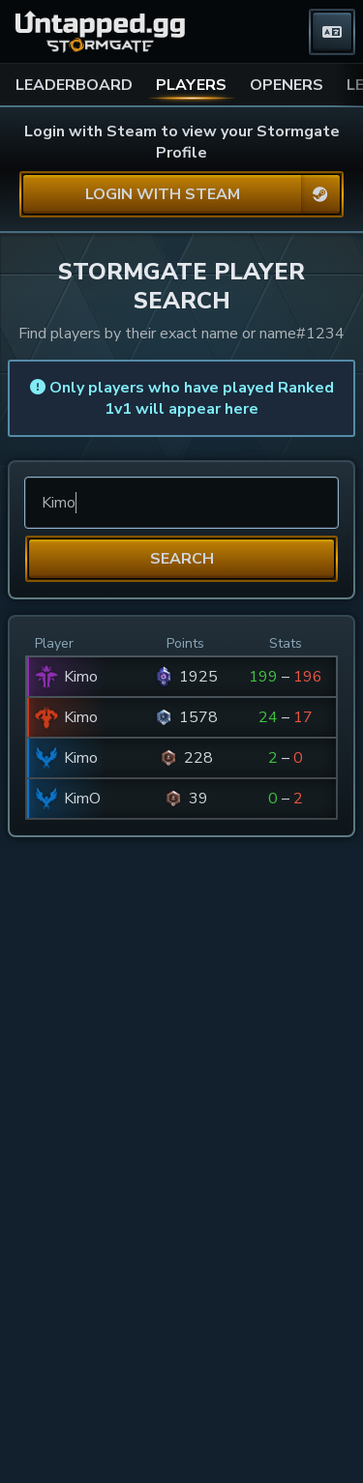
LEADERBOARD (74, 85)
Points (185, 643)
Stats (285, 643)
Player (54, 643)
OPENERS (286, 85)
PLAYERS (191, 85)
